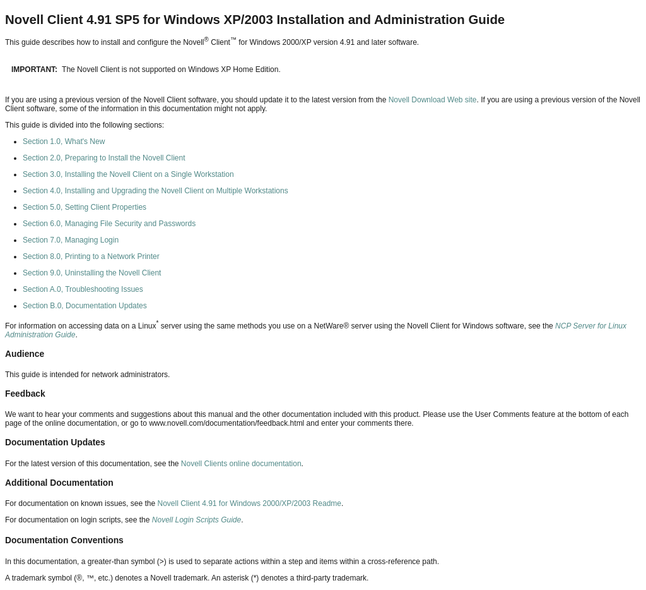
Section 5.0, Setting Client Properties (84, 207)
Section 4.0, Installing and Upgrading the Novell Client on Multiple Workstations (155, 190)
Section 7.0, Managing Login (71, 240)
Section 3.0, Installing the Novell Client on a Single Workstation (128, 174)
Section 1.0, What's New (64, 141)
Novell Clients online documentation (241, 463)
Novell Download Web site (431, 99)
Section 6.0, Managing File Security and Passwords (109, 223)
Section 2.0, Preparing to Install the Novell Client (104, 158)
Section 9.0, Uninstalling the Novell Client (92, 272)
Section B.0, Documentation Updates (85, 305)
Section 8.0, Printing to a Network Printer (91, 256)
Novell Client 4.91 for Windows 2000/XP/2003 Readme (249, 503)
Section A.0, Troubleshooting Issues (83, 289)
